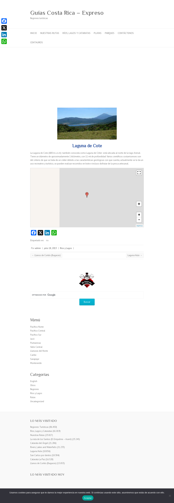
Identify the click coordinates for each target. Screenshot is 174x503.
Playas (97, 33)
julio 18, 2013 (50, 248)
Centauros (36, 42)
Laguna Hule (135, 255)
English (33, 381)
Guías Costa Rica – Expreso (67, 12)
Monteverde (36, 363)
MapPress (140, 226)
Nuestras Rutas (49, 33)
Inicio (33, 33)
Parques (109, 33)
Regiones (34, 389)
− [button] (139, 220)
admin (38, 248)
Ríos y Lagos (66, 248)
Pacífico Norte (37, 326)
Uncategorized (37, 401)
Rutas (33, 397)
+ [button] (139, 215)
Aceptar (88, 498)
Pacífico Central (37, 330)
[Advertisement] (87, 72)
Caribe (33, 355)
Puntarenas (35, 342)
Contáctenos (126, 33)
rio (47, 240)
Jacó (32, 338)
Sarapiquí (34, 359)
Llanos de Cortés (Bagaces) (46, 255)
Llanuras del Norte (39, 350)
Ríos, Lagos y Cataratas (76, 33)
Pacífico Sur (35, 334)
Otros (33, 385)
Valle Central (36, 347)
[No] (169, 495)
